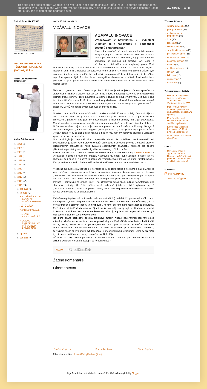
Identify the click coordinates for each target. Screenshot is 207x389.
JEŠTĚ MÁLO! (26, 206)
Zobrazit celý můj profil (175, 178)
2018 (20, 173)
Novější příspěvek (62, 349)
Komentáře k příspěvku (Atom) (87, 354)
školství (170, 72)
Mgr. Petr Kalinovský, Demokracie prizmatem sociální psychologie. (178, 121)
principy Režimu (174, 29)
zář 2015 (24, 238)
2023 (20, 152)
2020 (20, 164)
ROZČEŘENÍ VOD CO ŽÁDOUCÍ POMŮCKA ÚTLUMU (30, 199)
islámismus (172, 82)
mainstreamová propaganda (174, 34)
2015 (20, 185)
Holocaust (172, 43)
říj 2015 (24, 233)
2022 (20, 156)
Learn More (173, 8)
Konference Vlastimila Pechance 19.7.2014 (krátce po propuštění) (177, 129)
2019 (20, 169)
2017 (20, 177)
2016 (20, 181)
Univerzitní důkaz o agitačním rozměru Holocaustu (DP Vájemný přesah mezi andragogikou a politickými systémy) (179, 156)
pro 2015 (24, 189)
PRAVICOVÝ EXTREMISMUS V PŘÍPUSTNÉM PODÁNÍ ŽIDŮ (29, 225)
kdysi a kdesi (143, 152)
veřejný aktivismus (176, 26)
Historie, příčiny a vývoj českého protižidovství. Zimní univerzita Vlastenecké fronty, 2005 (178, 99)
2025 (20, 144)
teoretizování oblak (176, 57)
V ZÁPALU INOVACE (29, 210)
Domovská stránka (104, 349)
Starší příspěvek (145, 349)
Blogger (135, 373)
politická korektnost (176, 54)
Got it (186, 8)
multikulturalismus (175, 68)
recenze (171, 64)
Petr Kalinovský (176, 174)
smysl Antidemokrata (177, 50)
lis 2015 (24, 193)
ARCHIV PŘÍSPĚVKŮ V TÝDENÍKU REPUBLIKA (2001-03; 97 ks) (28, 67)
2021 (20, 160)
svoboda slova (174, 46)
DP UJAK (171, 75)
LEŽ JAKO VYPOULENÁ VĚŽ (29, 215)
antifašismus (173, 79)
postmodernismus (175, 61)
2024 (20, 148)
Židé (169, 39)
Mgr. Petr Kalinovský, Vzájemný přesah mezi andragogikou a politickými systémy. (179, 111)
